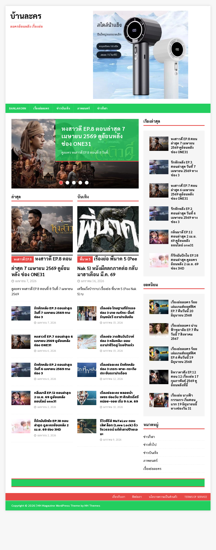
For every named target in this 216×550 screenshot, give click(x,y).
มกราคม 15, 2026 (113, 323)
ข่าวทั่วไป (150, 444)
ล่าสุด (16, 196)
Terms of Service (195, 530)
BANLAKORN (17, 108)
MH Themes (92, 539)
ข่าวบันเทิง (63, 108)
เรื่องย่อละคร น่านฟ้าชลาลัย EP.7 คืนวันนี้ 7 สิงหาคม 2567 (184, 332)
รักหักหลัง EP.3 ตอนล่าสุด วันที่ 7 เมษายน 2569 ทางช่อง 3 (53, 313)
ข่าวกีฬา (102, 108)
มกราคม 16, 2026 (92, 281)
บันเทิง (83, 196)
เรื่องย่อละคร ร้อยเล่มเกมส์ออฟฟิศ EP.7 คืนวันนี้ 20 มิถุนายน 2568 (184, 308)
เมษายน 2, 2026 (46, 407)
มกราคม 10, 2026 (113, 407)
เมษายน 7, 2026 (25, 281)
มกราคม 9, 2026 (112, 440)
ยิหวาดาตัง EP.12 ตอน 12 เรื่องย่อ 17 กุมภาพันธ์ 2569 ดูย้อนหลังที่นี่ (184, 378)
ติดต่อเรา (137, 530)
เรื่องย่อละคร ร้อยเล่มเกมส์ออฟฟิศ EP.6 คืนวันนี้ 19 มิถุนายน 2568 (184, 355)
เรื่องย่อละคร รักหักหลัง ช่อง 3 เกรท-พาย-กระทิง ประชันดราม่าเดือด (118, 369)
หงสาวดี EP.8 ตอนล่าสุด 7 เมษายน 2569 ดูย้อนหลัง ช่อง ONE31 (93, 136)
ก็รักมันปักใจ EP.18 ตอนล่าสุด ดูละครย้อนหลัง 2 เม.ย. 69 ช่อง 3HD (51, 425)
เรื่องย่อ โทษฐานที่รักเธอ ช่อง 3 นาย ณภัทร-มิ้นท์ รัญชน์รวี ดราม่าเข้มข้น (117, 313)
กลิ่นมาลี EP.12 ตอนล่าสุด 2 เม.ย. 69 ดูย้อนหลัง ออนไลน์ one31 (52, 397)
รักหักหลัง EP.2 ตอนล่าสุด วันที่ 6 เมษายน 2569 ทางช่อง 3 (53, 369)
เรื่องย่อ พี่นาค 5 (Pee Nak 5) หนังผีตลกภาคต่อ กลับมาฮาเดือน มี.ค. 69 (108, 266)
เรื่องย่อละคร (41, 108)
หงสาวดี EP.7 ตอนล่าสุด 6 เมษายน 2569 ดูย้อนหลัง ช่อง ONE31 (53, 341)
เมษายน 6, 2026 (46, 351)
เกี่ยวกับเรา (118, 530)
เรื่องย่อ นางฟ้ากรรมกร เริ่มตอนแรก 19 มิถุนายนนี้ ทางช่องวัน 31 (184, 401)
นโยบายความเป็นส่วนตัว (163, 530)
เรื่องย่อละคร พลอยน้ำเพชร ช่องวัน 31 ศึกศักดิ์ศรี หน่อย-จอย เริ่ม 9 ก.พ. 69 (119, 397)
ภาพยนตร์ (83, 108)
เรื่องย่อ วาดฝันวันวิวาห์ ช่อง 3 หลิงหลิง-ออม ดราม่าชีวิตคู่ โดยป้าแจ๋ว (117, 341)
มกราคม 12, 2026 (113, 379)
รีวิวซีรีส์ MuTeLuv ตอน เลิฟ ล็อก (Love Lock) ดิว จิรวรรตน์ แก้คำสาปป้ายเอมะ (119, 428)
